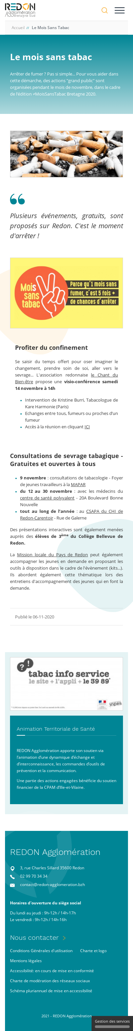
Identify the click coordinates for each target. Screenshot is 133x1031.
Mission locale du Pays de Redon (52, 555)
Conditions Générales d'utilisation (41, 950)
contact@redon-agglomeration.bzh (52, 884)
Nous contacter (34, 937)
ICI (87, 427)
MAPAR (78, 484)
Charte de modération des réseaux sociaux (50, 981)
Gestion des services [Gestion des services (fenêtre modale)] (112, 1023)
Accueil (18, 27)
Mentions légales (26, 961)
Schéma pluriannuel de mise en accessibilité (51, 991)
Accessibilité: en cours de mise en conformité (52, 971)
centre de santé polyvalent (47, 498)
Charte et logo (93, 950)
